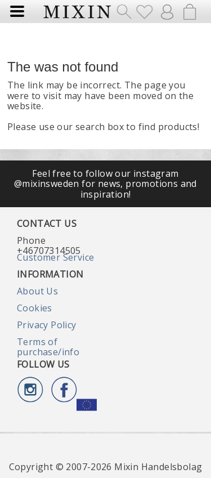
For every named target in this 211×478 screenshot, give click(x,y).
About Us (37, 291)
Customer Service (55, 257)
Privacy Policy (47, 325)
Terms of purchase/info (48, 347)
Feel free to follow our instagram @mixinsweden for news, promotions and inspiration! (105, 183)
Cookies (34, 308)
